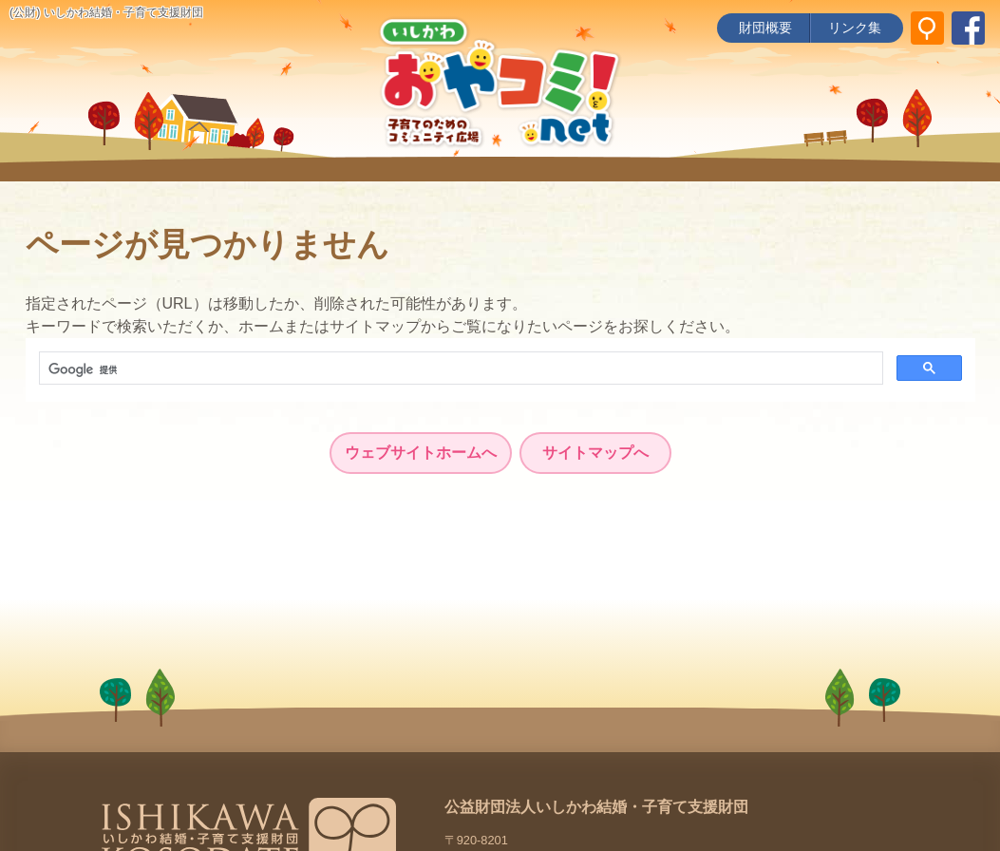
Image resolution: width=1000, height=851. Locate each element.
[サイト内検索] (927, 28)
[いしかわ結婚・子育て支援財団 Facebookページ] (968, 28)
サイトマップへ (595, 452)
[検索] (459, 369)
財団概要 (765, 27)
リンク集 (854, 27)
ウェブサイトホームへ (421, 452)
